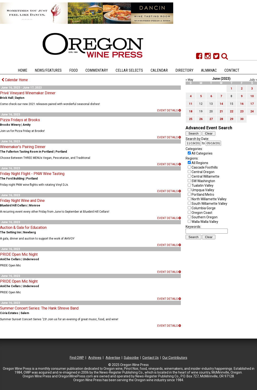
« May (189, 79)
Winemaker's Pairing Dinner (22, 147)
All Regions (200, 163)
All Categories (202, 153)
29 (231, 119)
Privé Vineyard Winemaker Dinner (27, 93)
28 (221, 119)
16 (241, 103)
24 (252, 111)
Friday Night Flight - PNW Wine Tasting (32, 173)
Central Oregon (203, 172)
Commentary (96, 70)
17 (252, 103)
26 (201, 119)
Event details (169, 110)
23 (241, 111)
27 (211, 119)
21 (221, 111)
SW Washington (203, 181)
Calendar (159, 70)
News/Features (48, 70)
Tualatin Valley (202, 185)
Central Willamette (205, 176)
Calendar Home (14, 80)
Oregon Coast (202, 213)
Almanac (209, 70)
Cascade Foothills (205, 167)
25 (190, 119)
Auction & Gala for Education (23, 227)
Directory (184, 70)
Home (22, 70)
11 (190, 103)
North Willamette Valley (209, 199)
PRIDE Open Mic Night (19, 254)
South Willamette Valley (209, 203)
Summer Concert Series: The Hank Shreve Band (39, 308)
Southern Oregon (204, 217)
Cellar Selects (129, 70)
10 (252, 96)
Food (73, 70)
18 (190, 111)
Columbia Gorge (204, 208)
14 (221, 103)
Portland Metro (203, 194)
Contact (231, 70)
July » (253, 79)
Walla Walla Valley (205, 222)
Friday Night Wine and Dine (22, 200)
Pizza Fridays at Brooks (20, 120)
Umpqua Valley (203, 190)
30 (241, 119)
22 (231, 111)
